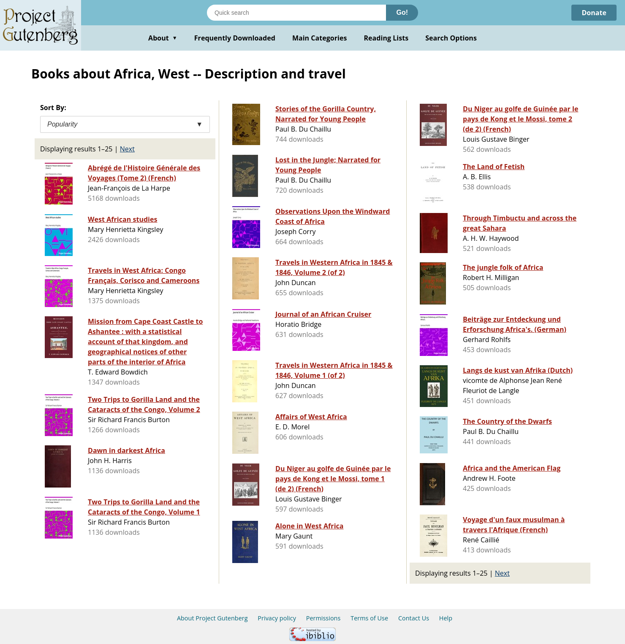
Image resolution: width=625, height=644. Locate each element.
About (162, 38)
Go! (402, 12)
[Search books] (296, 13)
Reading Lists (386, 38)
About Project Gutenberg (212, 618)
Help (445, 618)
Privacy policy (277, 618)
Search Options (451, 38)
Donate (594, 12)
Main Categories (319, 38)
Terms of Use (369, 618)
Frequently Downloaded (234, 38)
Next (127, 149)
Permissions (323, 618)
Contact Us (413, 618)
